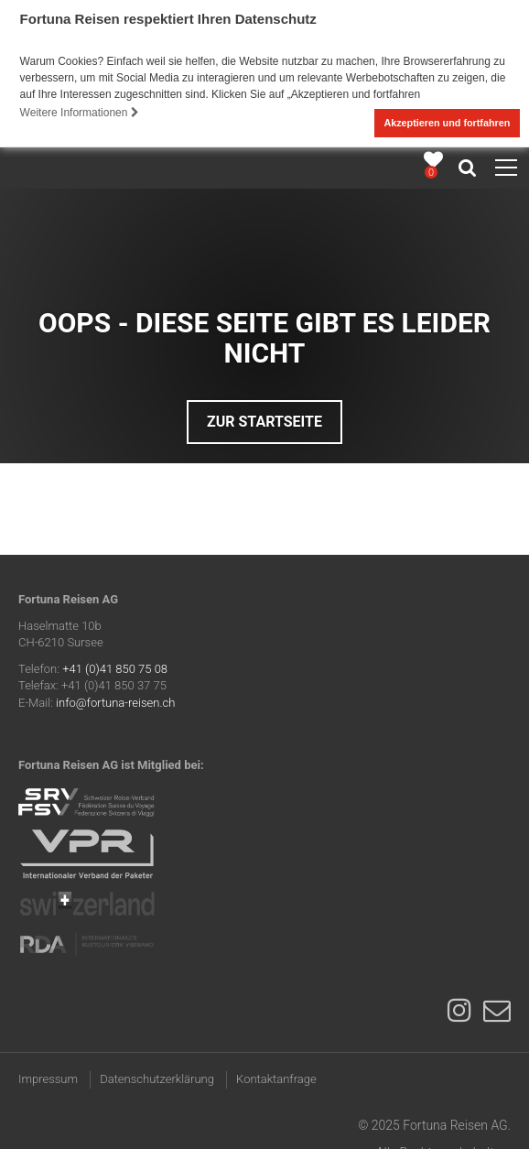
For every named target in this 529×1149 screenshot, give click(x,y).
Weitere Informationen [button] (79, 112)
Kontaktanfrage (276, 1078)
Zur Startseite (264, 420)
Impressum (48, 1078)
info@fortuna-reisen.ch (115, 702)
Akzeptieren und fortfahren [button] (446, 122)
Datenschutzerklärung (157, 1078)
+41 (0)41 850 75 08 (114, 668)
